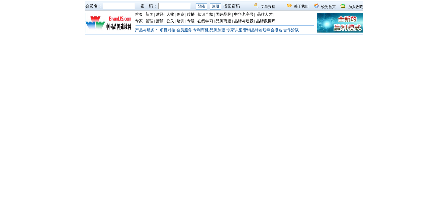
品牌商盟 (223, 21)
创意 (180, 14)
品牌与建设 (244, 21)
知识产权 (205, 14)
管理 (149, 21)
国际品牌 (223, 14)
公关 (170, 21)
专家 (139, 21)
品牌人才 (265, 14)
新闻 (149, 14)
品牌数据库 (266, 21)
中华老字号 (244, 14)
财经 (160, 14)
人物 (170, 14)
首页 (139, 14)
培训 (180, 21)
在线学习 (205, 21)
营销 (160, 21)
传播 (191, 14)
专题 (191, 21)
